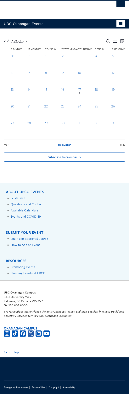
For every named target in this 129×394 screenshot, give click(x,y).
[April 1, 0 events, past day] (45, 62)
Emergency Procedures (16, 387)
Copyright (54, 387)
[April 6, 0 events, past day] (12, 79)
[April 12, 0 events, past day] (113, 79)
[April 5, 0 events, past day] (113, 62)
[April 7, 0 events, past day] (29, 79)
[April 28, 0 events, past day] (29, 129)
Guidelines (18, 198)
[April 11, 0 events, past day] (96, 79)
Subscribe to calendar (62, 157)
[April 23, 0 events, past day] (62, 112)
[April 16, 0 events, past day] (62, 95)
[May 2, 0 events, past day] (96, 129)
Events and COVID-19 (26, 216)
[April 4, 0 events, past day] (96, 62)
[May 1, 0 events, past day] (79, 129)
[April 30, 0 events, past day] (62, 129)
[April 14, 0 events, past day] (29, 95)
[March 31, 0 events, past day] (29, 62)
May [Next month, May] (122, 144)
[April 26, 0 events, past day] (113, 112)
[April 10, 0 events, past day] (79, 79)
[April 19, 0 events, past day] (113, 95)
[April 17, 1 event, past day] (79, 95)
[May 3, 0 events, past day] (113, 129)
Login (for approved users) (29, 238)
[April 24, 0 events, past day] (79, 112)
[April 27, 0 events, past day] (12, 129)
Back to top (13, 352)
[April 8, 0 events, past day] (45, 79)
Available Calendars (24, 210)
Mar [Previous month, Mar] (6, 144)
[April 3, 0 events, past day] (79, 62)
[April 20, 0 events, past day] (12, 112)
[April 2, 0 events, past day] (62, 62)
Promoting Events (23, 267)
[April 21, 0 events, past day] (29, 112)
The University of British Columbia (46, 8)
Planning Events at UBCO (28, 273)
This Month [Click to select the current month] (64, 144)
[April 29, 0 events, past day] (45, 129)
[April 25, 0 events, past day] (96, 112)
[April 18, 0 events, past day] (96, 95)
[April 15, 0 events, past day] (45, 95)
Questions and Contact (27, 204)
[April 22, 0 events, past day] (45, 112)
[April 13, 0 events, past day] (12, 95)
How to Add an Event (25, 244)
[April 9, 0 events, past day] (62, 79)
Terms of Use (38, 387)
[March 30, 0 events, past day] (12, 62)
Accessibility (68, 387)
